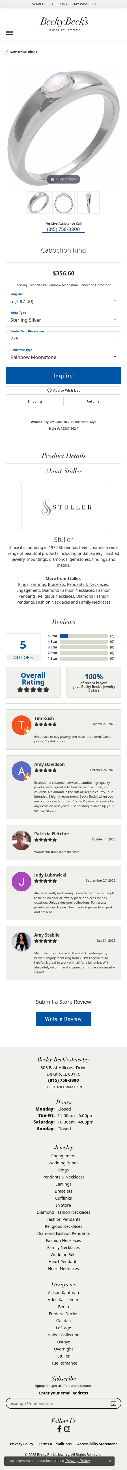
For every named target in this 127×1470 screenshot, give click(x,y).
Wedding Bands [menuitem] (63, 1163)
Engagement (28, 590)
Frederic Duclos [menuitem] (63, 1313)
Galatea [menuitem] (63, 1320)
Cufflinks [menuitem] (63, 1198)
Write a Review (63, 1019)
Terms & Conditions (55, 1444)
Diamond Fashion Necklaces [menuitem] (64, 1212)
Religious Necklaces (56, 596)
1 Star (52, 658)
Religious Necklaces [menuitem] (63, 1226)
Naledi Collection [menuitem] (64, 1334)
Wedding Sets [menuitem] (63, 1254)
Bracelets (56, 584)
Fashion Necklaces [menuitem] (63, 1240)
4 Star (52, 641)
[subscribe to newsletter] (113, 1403)
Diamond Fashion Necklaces (68, 590)
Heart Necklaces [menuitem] (63, 1268)
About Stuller (63, 470)
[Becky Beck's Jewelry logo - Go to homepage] (63, 24)
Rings (23, 584)
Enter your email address (63, 1393)
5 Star (52, 636)
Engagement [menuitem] (63, 1155)
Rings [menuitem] (63, 1170)
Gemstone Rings (23, 52)
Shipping (34, 401)
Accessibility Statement (97, 1444)
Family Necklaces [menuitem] (63, 1247)
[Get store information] (63, 1087)
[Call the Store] (63, 1080)
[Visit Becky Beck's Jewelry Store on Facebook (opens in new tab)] (59, 1429)
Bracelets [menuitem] (63, 1191)
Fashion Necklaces (53, 602)
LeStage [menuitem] (63, 1327)
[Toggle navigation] (9, 30)
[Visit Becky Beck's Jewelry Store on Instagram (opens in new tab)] (67, 1429)
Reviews (63, 621)
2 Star (52, 652)
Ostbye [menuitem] (63, 1342)
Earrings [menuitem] (63, 1184)
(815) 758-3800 (63, 229)
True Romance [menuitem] (63, 1363)
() (112, 636)
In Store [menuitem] (63, 1205)
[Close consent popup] (110, 1461)
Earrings (38, 584)
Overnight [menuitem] (63, 1349)
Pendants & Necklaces (87, 584)
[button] (38, 4)
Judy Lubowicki (50, 875)
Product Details (64, 455)
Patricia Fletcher (51, 833)
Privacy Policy (21, 1444)
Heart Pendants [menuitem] (63, 1261)
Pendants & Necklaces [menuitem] (63, 1177)
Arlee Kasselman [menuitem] (63, 1299)
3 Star (52, 647)
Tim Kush (44, 718)
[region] (63, 128)
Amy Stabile (47, 935)
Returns (93, 401)
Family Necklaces (94, 602)
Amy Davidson (49, 764)
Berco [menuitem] (63, 1306)
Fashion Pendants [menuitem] (63, 1219)
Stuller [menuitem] (63, 1356)
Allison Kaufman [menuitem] (63, 1292)
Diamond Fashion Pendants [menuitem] (63, 1233)
